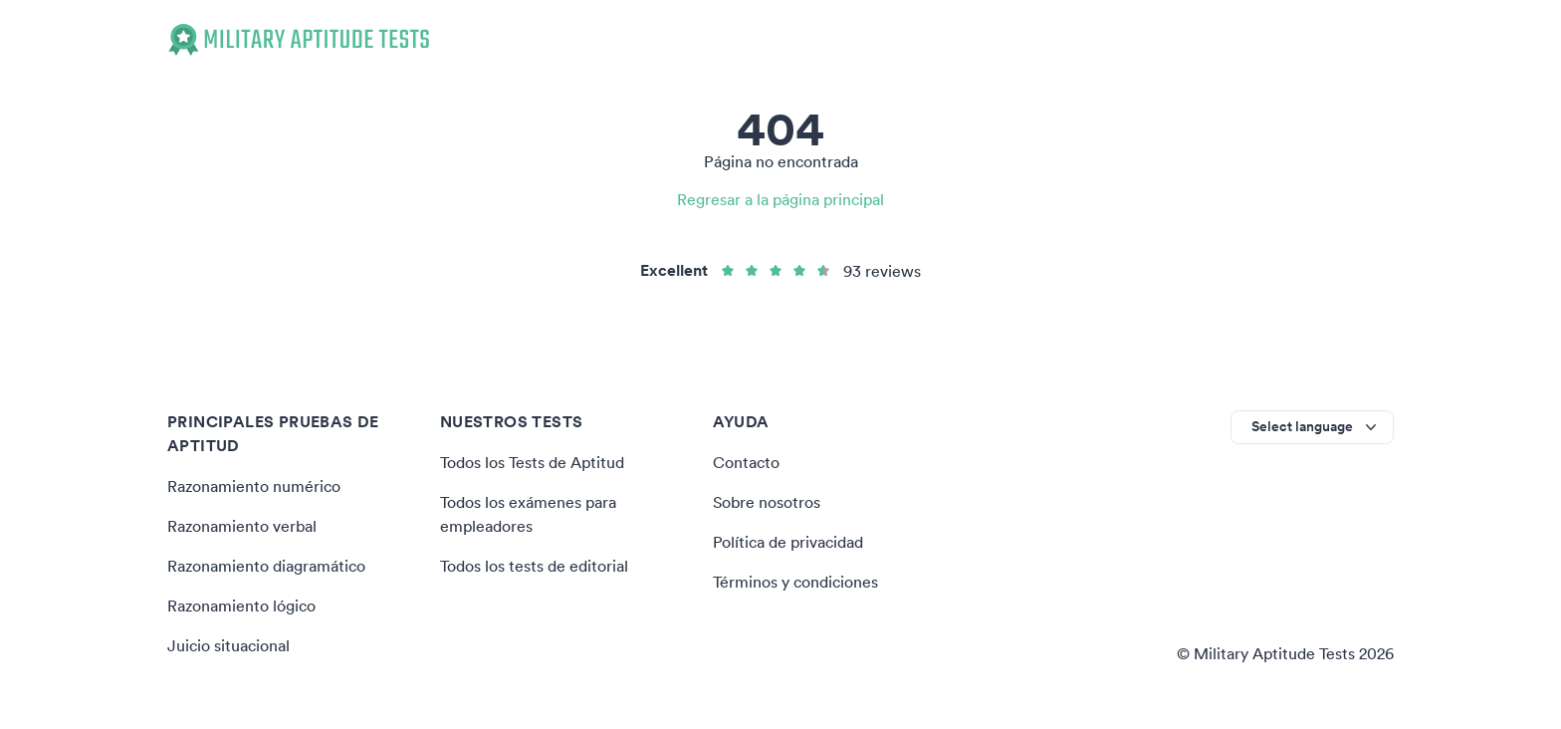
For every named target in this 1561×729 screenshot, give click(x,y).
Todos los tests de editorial (534, 566)
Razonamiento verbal (242, 526)
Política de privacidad (788, 542)
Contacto (746, 462)
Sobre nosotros (766, 502)
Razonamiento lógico (241, 605)
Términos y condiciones (795, 582)
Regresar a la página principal (780, 199)
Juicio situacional (228, 645)
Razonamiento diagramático (266, 566)
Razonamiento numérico (253, 486)
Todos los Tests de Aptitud (532, 462)
